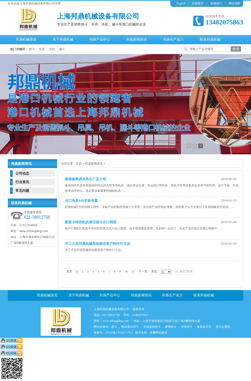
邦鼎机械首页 (47, 295)
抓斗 (32, 49)
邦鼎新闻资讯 (94, 163)
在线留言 (198, 3)
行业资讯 (22, 182)
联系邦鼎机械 (203, 295)
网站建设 (161, 332)
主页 (79, 163)
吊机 (52, 49)
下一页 (142, 271)
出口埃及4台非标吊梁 (81, 200)
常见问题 (22, 190)
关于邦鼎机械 (78, 295)
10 (126, 271)
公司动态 (22, 173)
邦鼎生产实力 (172, 295)
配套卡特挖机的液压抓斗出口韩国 (90, 222)
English (181, 3)
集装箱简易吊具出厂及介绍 (85, 179)
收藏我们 (216, 3)
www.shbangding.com (115, 321)
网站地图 (234, 3)
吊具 (42, 49)
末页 (154, 271)
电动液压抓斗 (130, 326)
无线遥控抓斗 (152, 326)
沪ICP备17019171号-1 (119, 332)
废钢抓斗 (171, 326)
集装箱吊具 (204, 326)
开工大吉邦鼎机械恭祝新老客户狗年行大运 (97, 244)
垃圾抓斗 (187, 326)
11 (133, 271)
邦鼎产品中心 (110, 295)
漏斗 (62, 49)
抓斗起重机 (223, 326)
